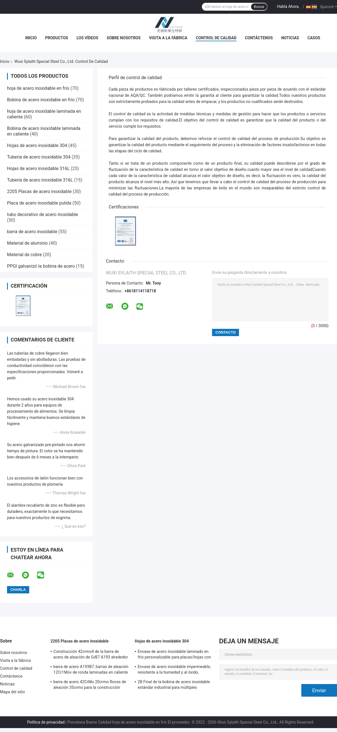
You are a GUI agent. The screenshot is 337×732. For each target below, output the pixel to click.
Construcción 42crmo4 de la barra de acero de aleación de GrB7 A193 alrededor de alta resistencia (90, 655)
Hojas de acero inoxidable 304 (37, 145)
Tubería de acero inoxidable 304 (38, 157)
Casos (314, 38)
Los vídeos (87, 38)
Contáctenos (259, 38)
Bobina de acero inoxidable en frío (41, 99)
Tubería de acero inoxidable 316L (40, 180)
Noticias (290, 38)
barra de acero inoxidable (32, 231)
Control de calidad (216, 38)
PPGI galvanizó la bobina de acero (41, 266)
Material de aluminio (27, 243)
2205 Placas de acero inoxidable (39, 191)
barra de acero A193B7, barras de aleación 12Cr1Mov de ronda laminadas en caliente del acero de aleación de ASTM (90, 670)
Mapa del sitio (12, 692)
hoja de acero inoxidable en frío (38, 88)
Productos (56, 38)
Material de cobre (24, 254)
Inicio (31, 38)
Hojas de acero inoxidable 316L (38, 168)
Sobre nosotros (124, 38)
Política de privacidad (46, 722)
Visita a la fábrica (168, 38)
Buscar (259, 7)
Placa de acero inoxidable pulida (39, 203)
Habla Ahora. (288, 6)
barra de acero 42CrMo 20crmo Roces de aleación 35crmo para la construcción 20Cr (89, 685)
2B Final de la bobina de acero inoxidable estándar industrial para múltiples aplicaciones (174, 685)
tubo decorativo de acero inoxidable (42, 214)
